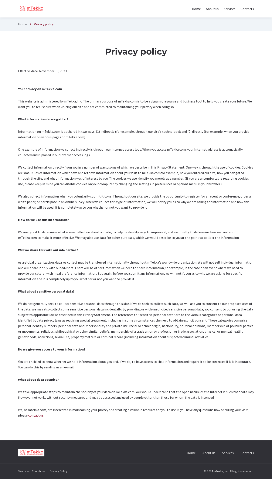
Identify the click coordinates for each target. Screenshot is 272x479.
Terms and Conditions (31, 471)
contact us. (36, 415)
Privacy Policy (58, 471)
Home (22, 24)
